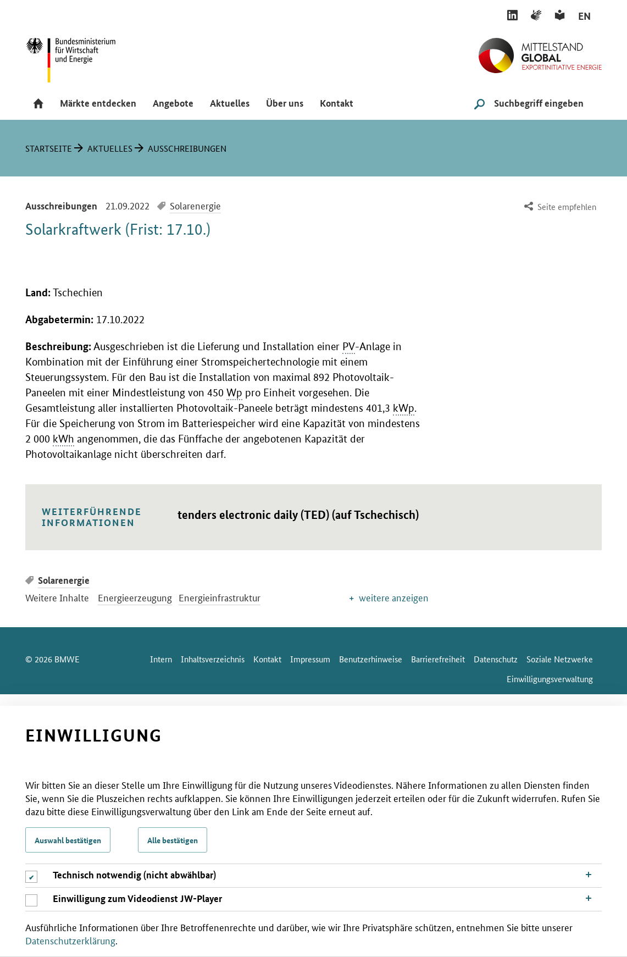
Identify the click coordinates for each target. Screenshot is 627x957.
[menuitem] (559, 206)
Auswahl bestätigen (68, 839)
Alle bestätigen (172, 839)
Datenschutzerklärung (70, 940)
